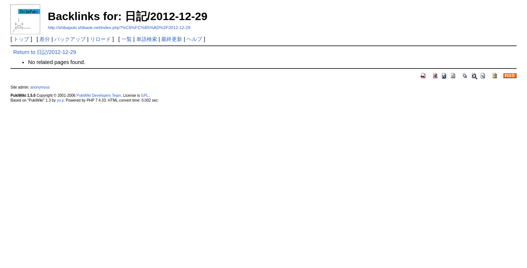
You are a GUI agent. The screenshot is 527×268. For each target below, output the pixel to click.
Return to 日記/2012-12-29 (44, 52)
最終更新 (171, 39)
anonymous (40, 87)
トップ (21, 39)
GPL (144, 95)
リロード (100, 39)
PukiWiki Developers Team (98, 95)
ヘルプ (194, 39)
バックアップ (70, 39)
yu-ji (60, 100)
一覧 (126, 39)
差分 (44, 39)
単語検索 (146, 39)
